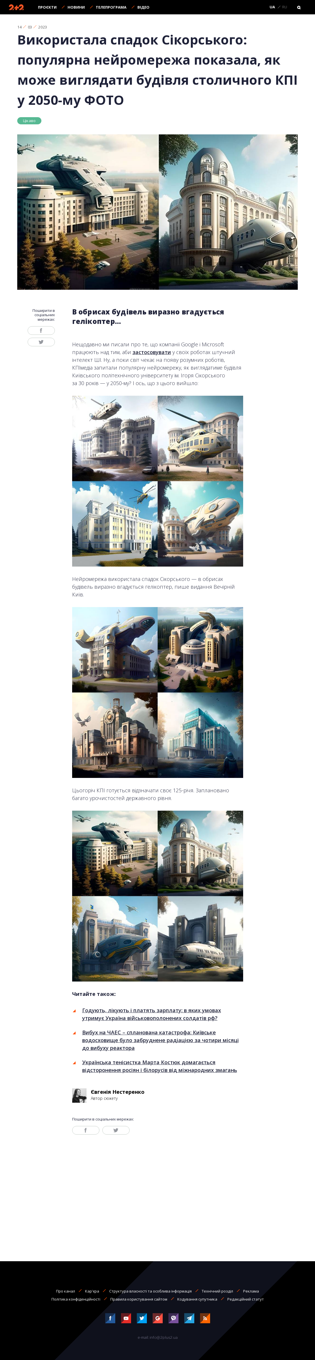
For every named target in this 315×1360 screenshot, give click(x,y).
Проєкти (47, 7)
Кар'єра (92, 1291)
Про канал (65, 1291)
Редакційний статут (245, 1299)
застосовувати (151, 352)
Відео (143, 7)
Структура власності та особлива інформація (150, 1291)
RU (284, 7)
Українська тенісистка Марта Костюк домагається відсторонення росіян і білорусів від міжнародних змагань (159, 1066)
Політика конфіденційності (75, 1299)
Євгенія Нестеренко (118, 1091)
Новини (76, 7)
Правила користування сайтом (138, 1299)
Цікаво (29, 120)
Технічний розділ (217, 1291)
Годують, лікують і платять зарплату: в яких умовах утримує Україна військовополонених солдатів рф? (151, 1014)
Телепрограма (111, 7)
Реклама (251, 1291)
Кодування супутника (197, 1299)
